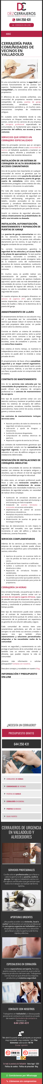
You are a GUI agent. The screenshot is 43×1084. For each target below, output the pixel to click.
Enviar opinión (21, 1045)
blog (38, 668)
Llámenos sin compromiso (21, 1081)
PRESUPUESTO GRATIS (21, 733)
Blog (36, 1066)
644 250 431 (23, 19)
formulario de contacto (26, 1018)
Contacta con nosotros (21, 664)
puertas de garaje (32, 102)
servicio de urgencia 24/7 (13, 299)
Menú (8, 33)
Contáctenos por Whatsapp (21, 1075)
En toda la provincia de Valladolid (14, 1063)
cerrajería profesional (15, 124)
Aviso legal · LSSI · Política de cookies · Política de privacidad (22, 1065)
